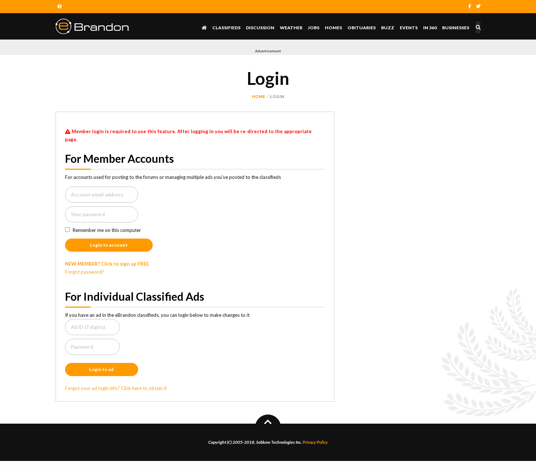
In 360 (431, 27)
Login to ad (101, 376)
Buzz (389, 27)
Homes (334, 27)
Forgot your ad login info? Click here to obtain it (116, 396)
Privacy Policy (315, 450)
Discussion (261, 27)
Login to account (109, 247)
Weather (292, 27)
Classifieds (228, 27)
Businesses (457, 27)
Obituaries (363, 27)
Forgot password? (84, 276)
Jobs (315, 27)
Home (258, 96)
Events (410, 27)
